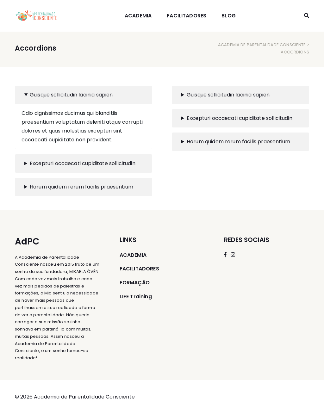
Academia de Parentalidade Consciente (262, 45)
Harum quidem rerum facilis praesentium (81, 186)
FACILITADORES (186, 15)
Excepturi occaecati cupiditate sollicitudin (82, 163)
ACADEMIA (138, 15)
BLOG (228, 15)
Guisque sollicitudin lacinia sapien (71, 94)
